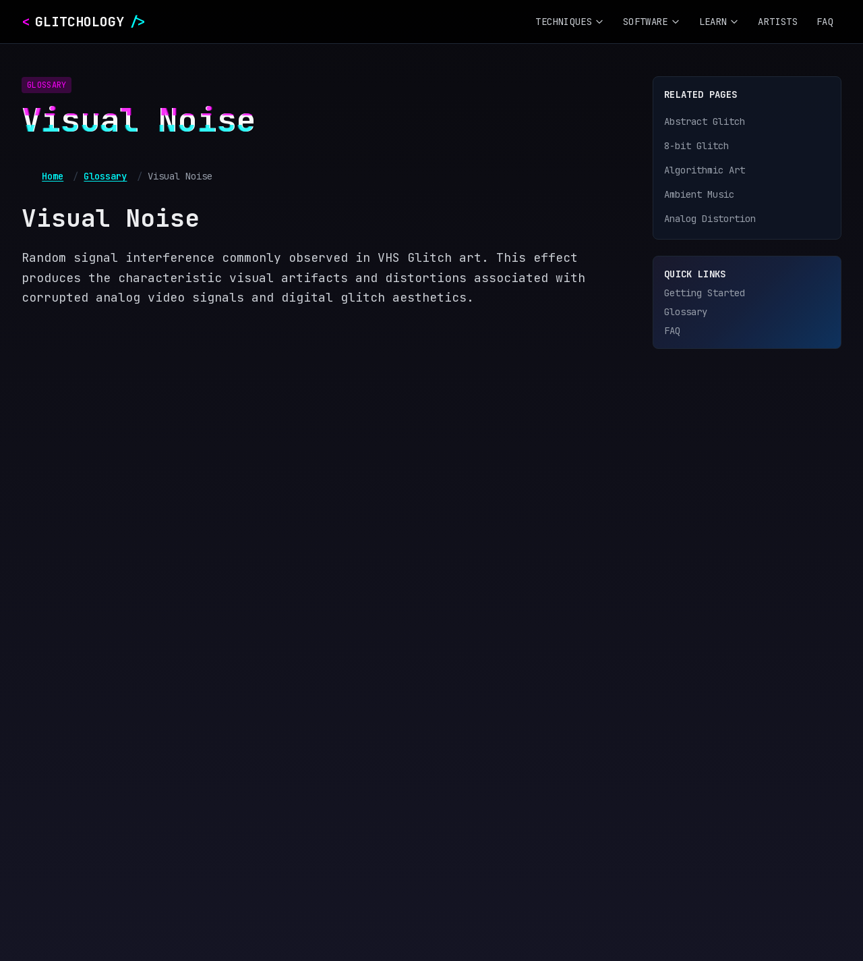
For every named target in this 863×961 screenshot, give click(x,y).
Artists (777, 22)
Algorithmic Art (704, 170)
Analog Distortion (710, 219)
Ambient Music (699, 194)
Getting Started (704, 293)
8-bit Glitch (696, 146)
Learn (719, 22)
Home (52, 176)
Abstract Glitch (704, 121)
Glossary (105, 176)
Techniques (569, 22)
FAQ (824, 22)
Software (651, 22)
